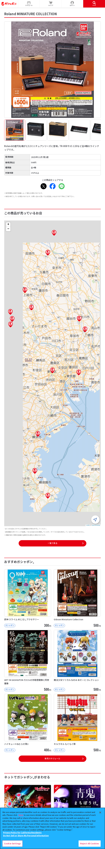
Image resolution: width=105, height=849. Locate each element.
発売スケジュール (52, 758)
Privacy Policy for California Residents (22, 832)
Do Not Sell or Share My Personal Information (26, 835)
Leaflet (88, 525)
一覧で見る (53, 543)
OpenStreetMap (96, 525)
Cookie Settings (12, 843)
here (20, 815)
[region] (52, 828)
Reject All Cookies (89, 843)
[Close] (100, 812)
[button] (52, 370)
